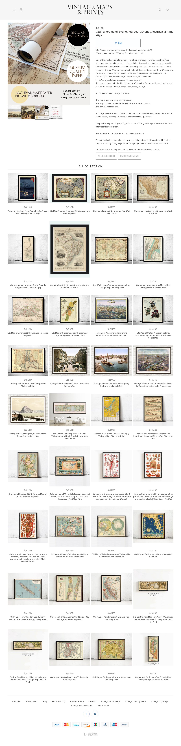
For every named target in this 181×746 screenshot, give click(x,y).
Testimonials (32, 701)
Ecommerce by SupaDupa (92, 734)
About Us (16, 701)
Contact (92, 701)
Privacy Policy (58, 701)
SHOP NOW (103, 705)
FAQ (45, 701)
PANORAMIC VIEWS (129, 156)
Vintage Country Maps (135, 701)
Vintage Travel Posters (82, 705)
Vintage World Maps (110, 701)
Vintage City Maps (159, 701)
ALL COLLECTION (106, 156)
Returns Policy (77, 701)
